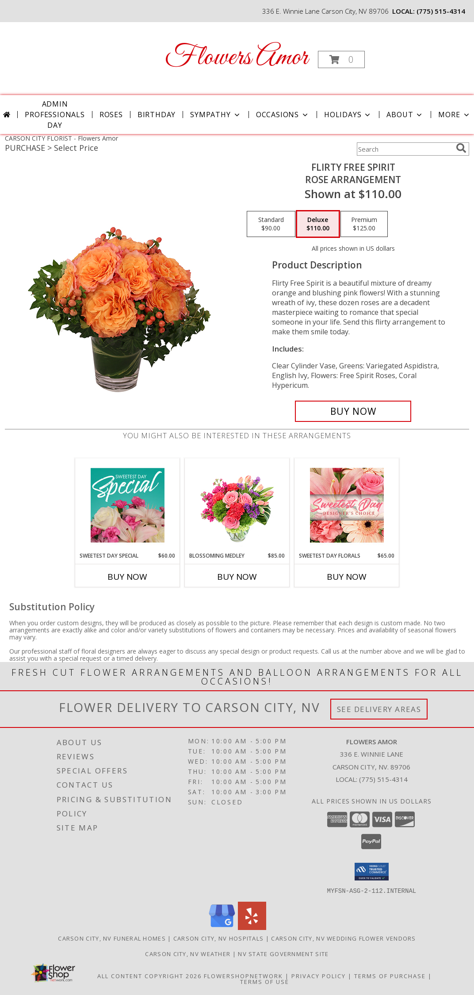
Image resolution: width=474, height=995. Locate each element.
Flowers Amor (236, 58)
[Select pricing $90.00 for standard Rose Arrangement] (271, 224)
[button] (341, 59)
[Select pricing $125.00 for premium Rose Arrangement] (364, 224)
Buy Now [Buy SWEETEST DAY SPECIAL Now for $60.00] (127, 576)
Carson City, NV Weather (187, 953)
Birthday (157, 114)
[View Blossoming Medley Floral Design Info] (237, 505)
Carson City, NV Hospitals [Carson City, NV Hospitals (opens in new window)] (218, 938)
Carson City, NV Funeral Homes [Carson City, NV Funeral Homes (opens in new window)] (112, 938)
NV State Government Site (283, 953)
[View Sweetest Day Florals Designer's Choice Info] (347, 505)
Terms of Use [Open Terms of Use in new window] (264, 981)
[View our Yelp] (252, 927)
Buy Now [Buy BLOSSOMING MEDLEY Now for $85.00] (237, 576)
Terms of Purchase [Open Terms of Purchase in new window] (390, 976)
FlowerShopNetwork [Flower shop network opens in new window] (243, 976)
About (405, 114)
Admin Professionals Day (54, 114)
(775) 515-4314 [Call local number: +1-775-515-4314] (441, 11)
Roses (111, 114)
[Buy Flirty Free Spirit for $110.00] (353, 411)
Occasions (283, 114)
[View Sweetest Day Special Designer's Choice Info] (127, 505)
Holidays (348, 114)
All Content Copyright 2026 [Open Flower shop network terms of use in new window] (149, 976)
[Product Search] (404, 149)
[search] (461, 148)
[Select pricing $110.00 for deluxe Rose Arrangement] (318, 224)
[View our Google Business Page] (222, 927)
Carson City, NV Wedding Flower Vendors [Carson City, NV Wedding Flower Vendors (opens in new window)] (343, 938)
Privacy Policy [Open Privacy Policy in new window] (318, 976)
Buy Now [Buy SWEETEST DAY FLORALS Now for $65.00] (347, 576)
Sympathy (215, 114)
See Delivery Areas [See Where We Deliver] (379, 709)
